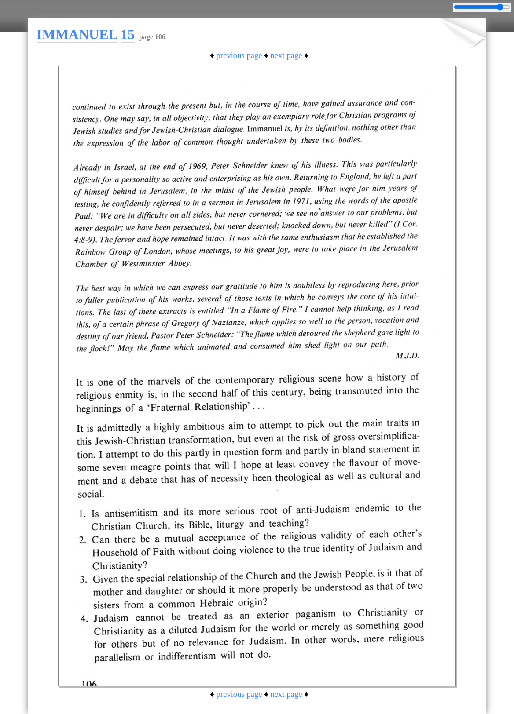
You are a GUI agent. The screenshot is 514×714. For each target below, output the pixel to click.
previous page (239, 55)
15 (128, 34)
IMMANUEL (77, 34)
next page (286, 55)
